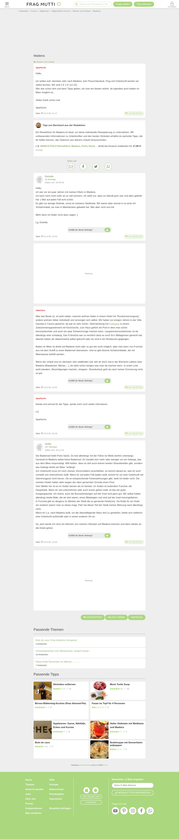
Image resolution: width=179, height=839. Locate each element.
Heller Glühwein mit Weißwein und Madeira (127, 725)
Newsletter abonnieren (132, 792)
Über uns (30, 798)
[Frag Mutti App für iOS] (86, 791)
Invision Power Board (85, 765)
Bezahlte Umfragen (60, 808)
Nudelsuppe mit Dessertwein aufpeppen (126, 744)
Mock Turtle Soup (120, 684)
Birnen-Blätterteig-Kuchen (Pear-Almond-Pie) (60, 703)
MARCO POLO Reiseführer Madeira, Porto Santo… (68, 146)
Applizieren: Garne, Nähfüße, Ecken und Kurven (69, 725)
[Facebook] (83, 166)
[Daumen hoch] (107, 230)
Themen (29, 784)
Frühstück (114, 324)
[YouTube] (115, 811)
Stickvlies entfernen (64, 684)
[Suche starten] (77, 4)
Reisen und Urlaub (45, 62)
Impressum (55, 798)
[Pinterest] (124, 811)
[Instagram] (132, 811)
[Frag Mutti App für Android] (95, 791)
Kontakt (53, 784)
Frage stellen (123, 4)
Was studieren (33, 813)
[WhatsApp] (108, 166)
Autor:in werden (34, 789)
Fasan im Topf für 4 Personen (108, 703)
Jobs (28, 794)
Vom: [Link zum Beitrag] (38, 113)
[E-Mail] (70, 166)
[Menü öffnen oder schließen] (7, 4)
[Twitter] (95, 166)
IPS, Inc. (105, 765)
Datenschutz (56, 789)
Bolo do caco (42, 742)
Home (28, 779)
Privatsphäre (56, 794)
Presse (29, 803)
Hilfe (52, 779)
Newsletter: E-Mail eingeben (127, 779)
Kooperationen (33, 808)
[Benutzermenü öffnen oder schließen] (172, 4)
